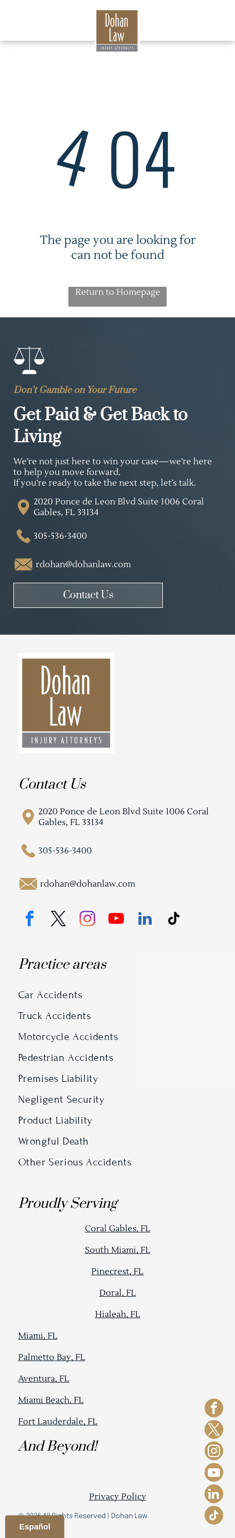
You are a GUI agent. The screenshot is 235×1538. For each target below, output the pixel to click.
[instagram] (87, 920)
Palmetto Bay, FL (51, 1357)
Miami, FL (38, 1336)
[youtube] (116, 920)
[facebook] (30, 920)
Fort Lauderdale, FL (58, 1421)
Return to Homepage (117, 292)
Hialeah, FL (117, 1314)
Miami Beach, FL (51, 1400)
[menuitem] (117, 994)
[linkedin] (145, 920)
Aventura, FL (43, 1378)
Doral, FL (117, 1293)
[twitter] (58, 920)
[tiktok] (174, 920)
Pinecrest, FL (117, 1271)
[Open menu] (209, 20)
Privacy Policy (117, 1496)
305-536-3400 (60, 536)
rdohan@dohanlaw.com (83, 564)
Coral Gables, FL (118, 1228)
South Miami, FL (118, 1250)
